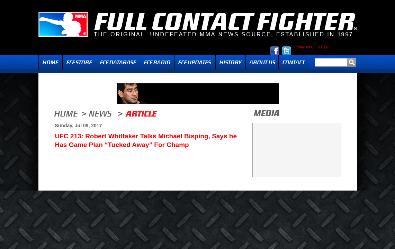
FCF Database (118, 62)
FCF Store (79, 62)
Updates (194, 62)
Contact (294, 62)
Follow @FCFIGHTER (312, 47)
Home (50, 62)
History (230, 62)
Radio (157, 62)
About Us (262, 62)
